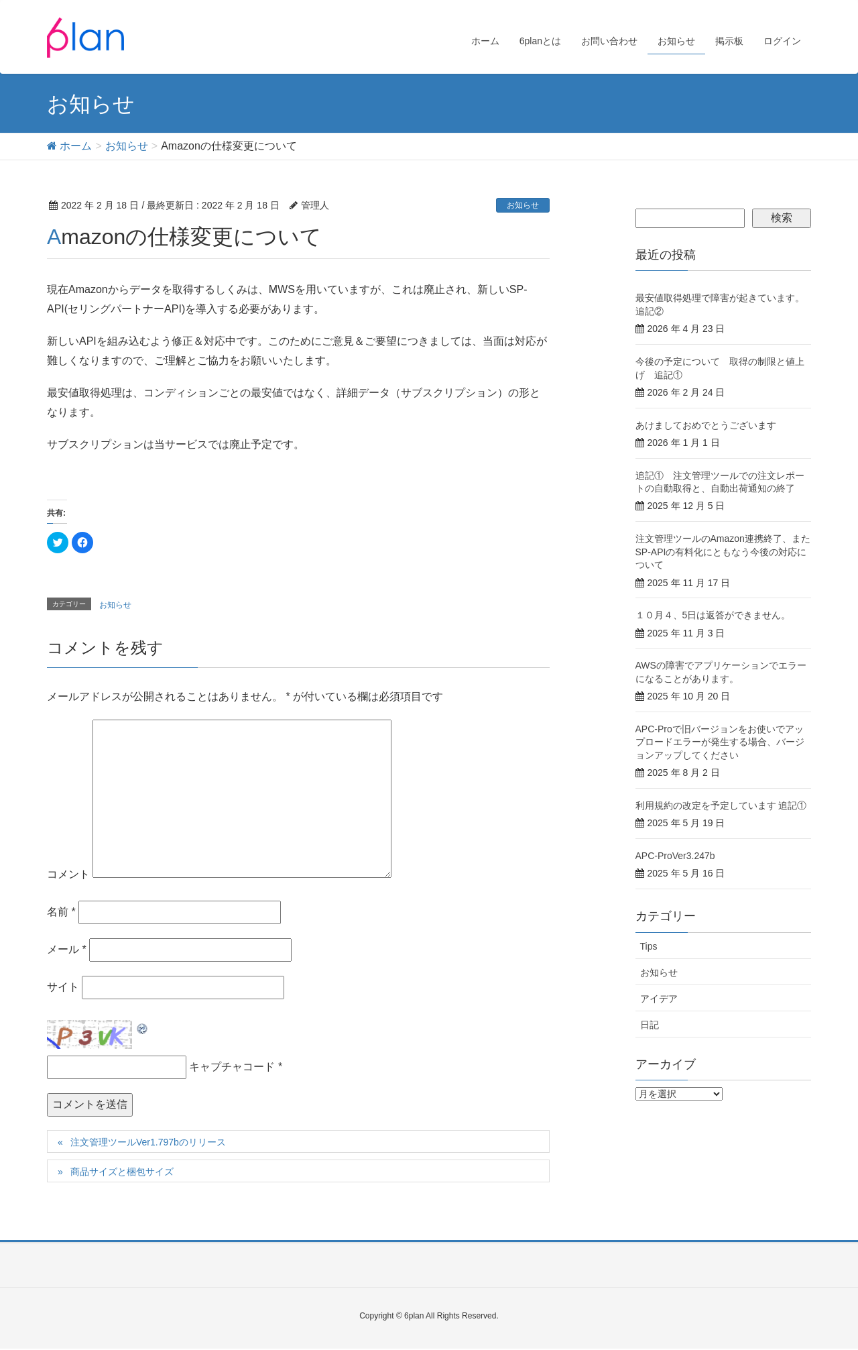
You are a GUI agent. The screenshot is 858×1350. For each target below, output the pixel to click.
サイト (63, 988)
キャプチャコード (232, 1068)
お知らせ (523, 206)
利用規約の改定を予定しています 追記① (721, 806)
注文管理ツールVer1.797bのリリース (148, 1143)
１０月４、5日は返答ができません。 (713, 616)
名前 (61, 913)
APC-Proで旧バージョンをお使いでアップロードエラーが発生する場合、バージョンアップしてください (719, 743)
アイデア (659, 1000)
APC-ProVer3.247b (675, 857)
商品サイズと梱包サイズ (122, 1173)
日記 (649, 1026)
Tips (649, 947)
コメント (68, 875)
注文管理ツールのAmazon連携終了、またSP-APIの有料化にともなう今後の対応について (722, 553)
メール (66, 950)
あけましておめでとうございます (705, 426)
